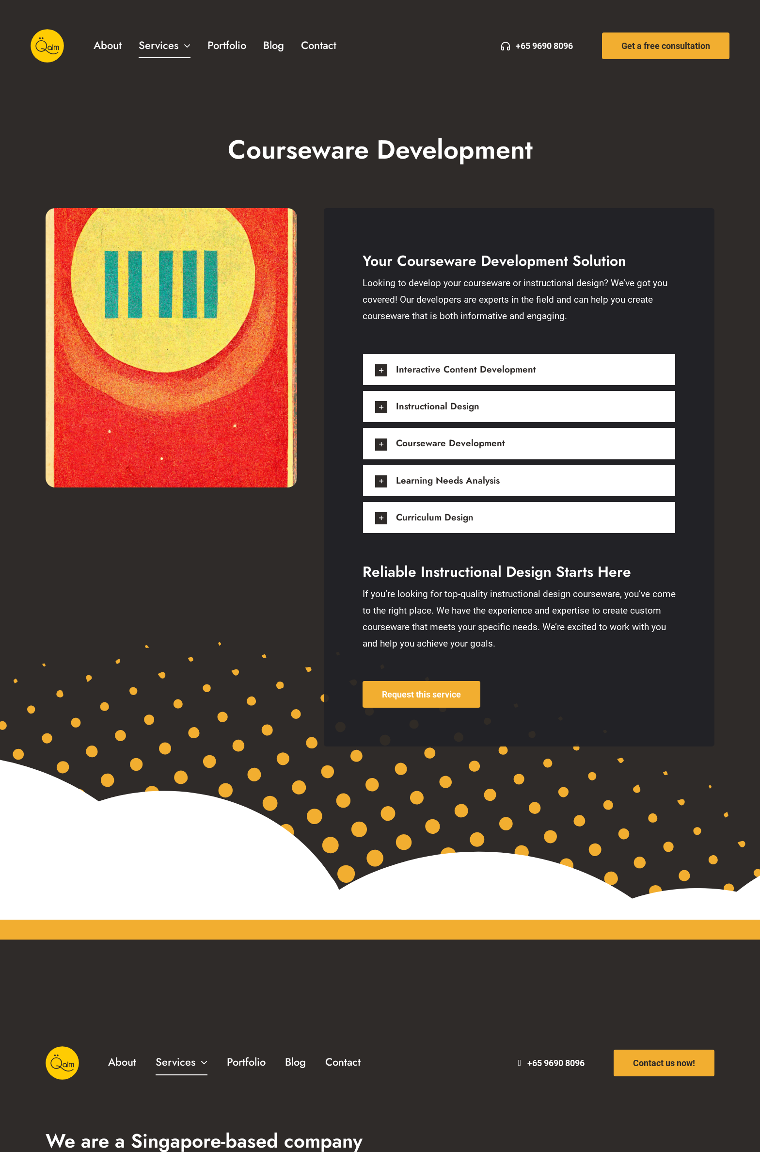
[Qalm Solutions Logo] (47, 33)
